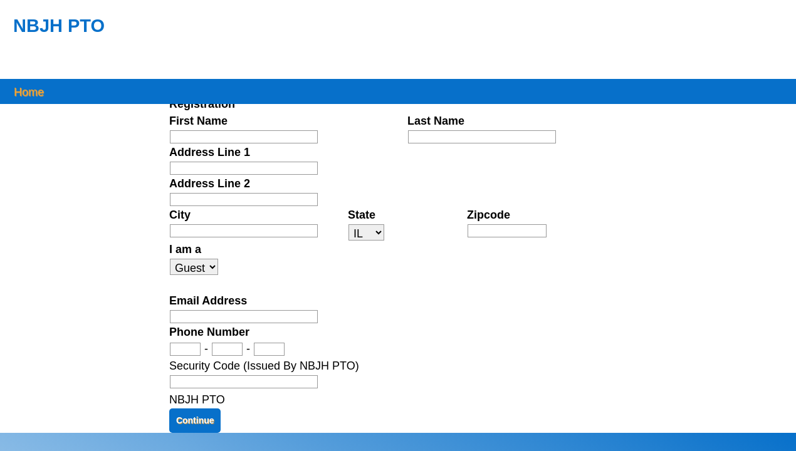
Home (28, 91)
